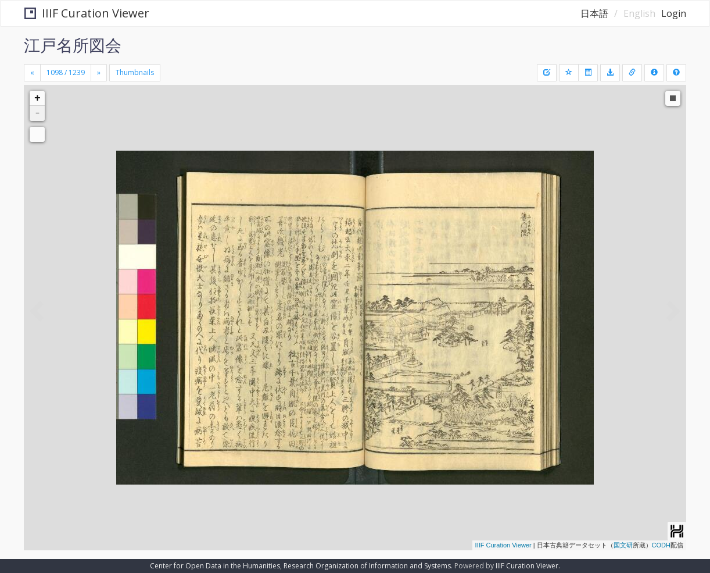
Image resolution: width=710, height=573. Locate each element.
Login (673, 13)
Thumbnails (135, 72)
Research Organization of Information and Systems (367, 566)
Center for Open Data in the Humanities (215, 566)
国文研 (623, 545)
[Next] (99, 72)
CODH (661, 545)
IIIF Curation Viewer (86, 13)
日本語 (594, 13)
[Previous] (32, 72)
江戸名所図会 (72, 45)
